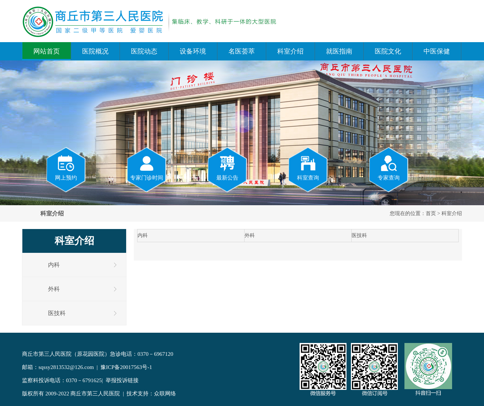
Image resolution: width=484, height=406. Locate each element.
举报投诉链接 (122, 380)
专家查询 (389, 168)
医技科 (57, 313)
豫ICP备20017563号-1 (126, 367)
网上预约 (66, 168)
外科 (54, 289)
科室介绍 (290, 51)
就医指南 (339, 51)
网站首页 (46, 51)
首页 (431, 213)
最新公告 (227, 168)
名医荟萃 (241, 51)
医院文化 (388, 51)
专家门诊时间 (147, 168)
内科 (54, 265)
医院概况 (95, 51)
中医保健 (436, 51)
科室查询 (308, 168)
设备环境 (193, 51)
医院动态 (144, 51)
